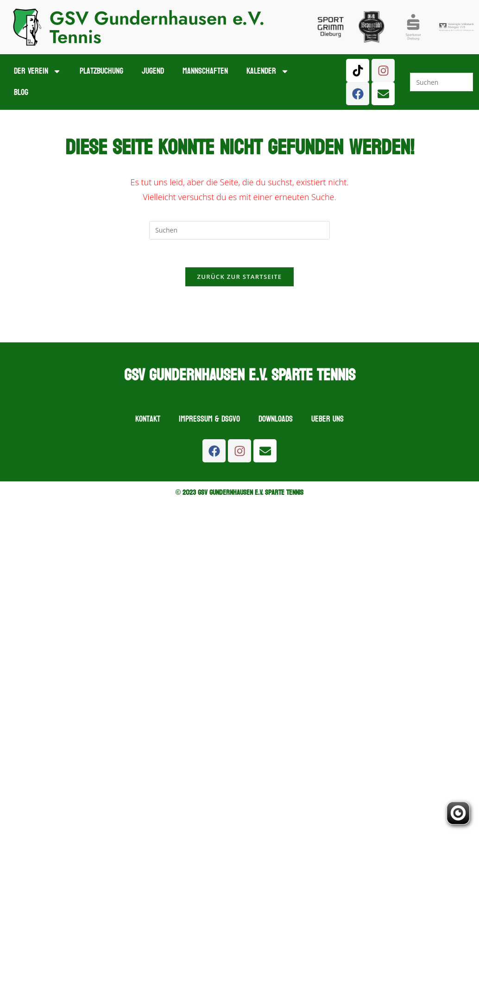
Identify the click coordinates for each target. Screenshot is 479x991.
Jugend (153, 71)
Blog (21, 92)
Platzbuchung (101, 71)
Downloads (275, 419)
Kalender (267, 71)
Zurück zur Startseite (239, 277)
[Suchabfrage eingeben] (441, 82)
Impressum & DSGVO (209, 419)
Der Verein (37, 71)
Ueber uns (327, 419)
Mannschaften (205, 71)
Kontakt (147, 419)
